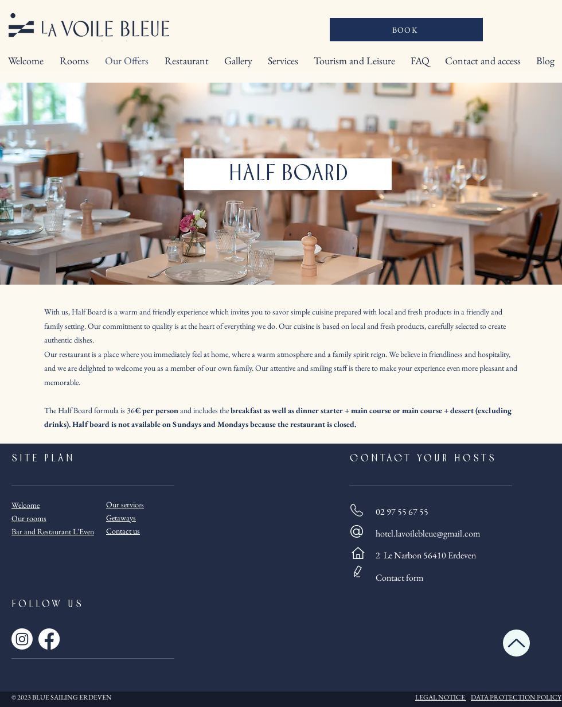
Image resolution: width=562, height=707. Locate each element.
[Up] (516, 643)
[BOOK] (406, 29)
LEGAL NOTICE (440, 697)
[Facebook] (49, 639)
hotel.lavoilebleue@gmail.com (428, 533)
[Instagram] (22, 639)
